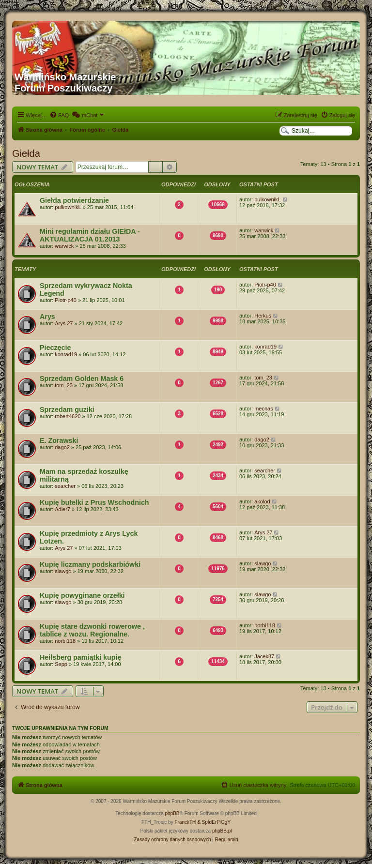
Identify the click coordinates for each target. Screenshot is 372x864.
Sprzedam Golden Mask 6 (82, 378)
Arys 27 (64, 323)
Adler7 (62, 509)
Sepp (61, 664)
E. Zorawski (59, 440)
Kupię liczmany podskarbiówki (90, 564)
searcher (65, 486)
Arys (47, 316)
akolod (262, 501)
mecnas (263, 408)
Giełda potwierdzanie (74, 200)
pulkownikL (68, 207)
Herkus (262, 315)
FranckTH (185, 822)
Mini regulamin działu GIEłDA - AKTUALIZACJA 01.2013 (90, 235)
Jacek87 (264, 656)
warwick (64, 246)
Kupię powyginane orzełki (82, 595)
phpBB (172, 813)
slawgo (63, 571)
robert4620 (67, 416)
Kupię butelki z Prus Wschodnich (94, 502)
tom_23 (64, 385)
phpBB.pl (222, 831)
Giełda (26, 153)
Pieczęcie (55, 347)
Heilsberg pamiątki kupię (80, 657)
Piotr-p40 (66, 300)
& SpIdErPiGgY (214, 822)
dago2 (62, 447)
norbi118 (65, 641)
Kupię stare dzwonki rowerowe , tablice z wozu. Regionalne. (92, 630)
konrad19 (66, 354)
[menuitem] (59, 115)
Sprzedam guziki (67, 409)
